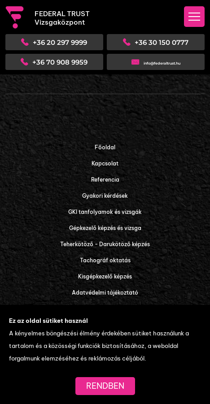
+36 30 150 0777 (161, 42)
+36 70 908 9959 (60, 62)
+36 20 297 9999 (60, 42)
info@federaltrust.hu (162, 63)
